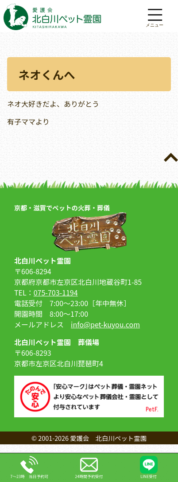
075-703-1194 (56, 292)
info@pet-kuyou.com (105, 324)
